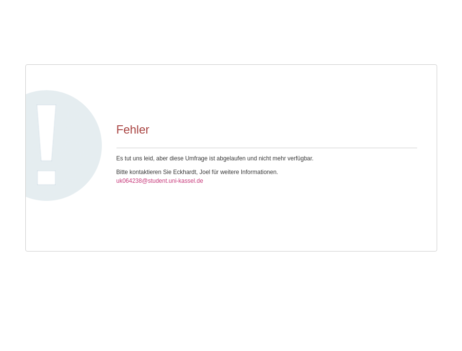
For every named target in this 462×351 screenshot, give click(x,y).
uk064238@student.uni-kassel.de (159, 180)
